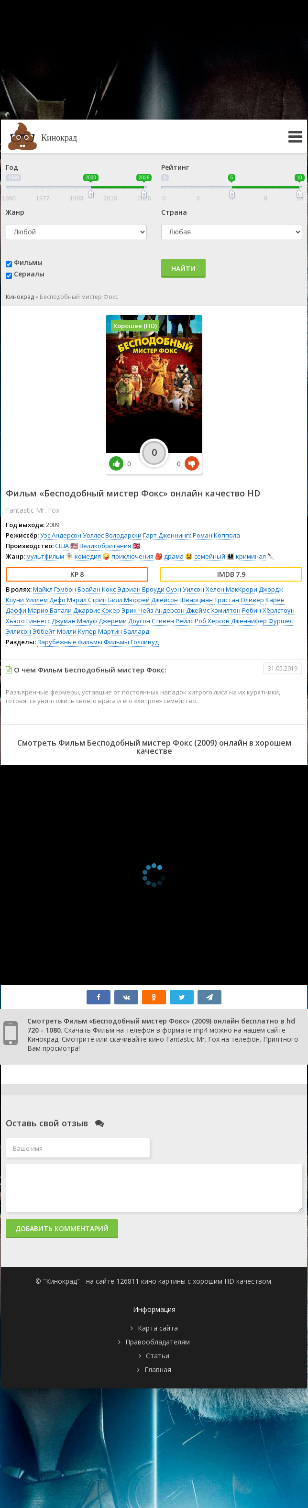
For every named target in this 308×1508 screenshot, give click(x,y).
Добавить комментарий (62, 1228)
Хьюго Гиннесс (28, 620)
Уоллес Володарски (112, 535)
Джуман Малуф (74, 620)
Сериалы (29, 273)
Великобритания (105, 545)
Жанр (15, 212)
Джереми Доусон (124, 620)
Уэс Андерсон (60, 535)
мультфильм (45, 556)
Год (12, 167)
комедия (88, 556)
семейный (209, 556)
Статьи (157, 1355)
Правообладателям (157, 1341)
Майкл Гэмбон (54, 589)
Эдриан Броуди (141, 589)
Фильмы (28, 262)
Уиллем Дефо (45, 599)
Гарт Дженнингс (167, 535)
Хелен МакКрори (231, 589)
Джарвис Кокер (96, 610)
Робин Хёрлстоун (268, 610)
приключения (132, 556)
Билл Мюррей (129, 599)
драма (174, 556)
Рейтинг (175, 167)
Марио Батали (50, 610)
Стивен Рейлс (172, 620)
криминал (251, 556)
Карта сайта (158, 1327)
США (62, 545)
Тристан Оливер (239, 599)
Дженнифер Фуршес (262, 620)
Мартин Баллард (123, 631)
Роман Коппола (216, 535)
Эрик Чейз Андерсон (153, 610)
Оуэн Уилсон (185, 589)
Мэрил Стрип (87, 599)
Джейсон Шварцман (182, 599)
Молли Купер (77, 631)
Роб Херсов (212, 620)
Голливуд (145, 642)
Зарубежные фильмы (69, 642)
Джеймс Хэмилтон (213, 610)
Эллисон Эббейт (30, 631)
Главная (157, 1369)
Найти (183, 268)
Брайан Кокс (96, 589)
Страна (174, 212)
